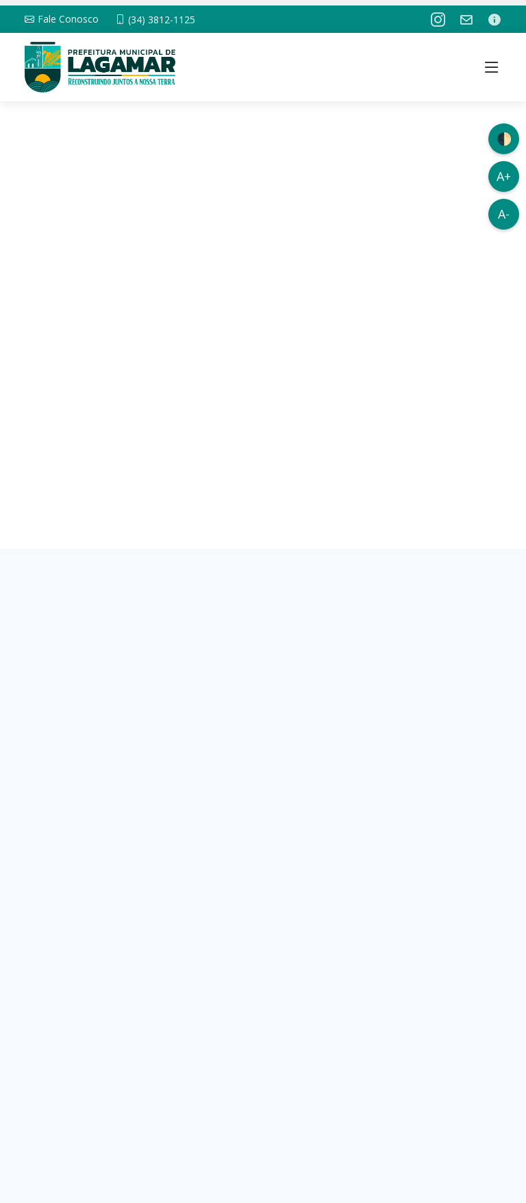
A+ (504, 176)
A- (504, 214)
